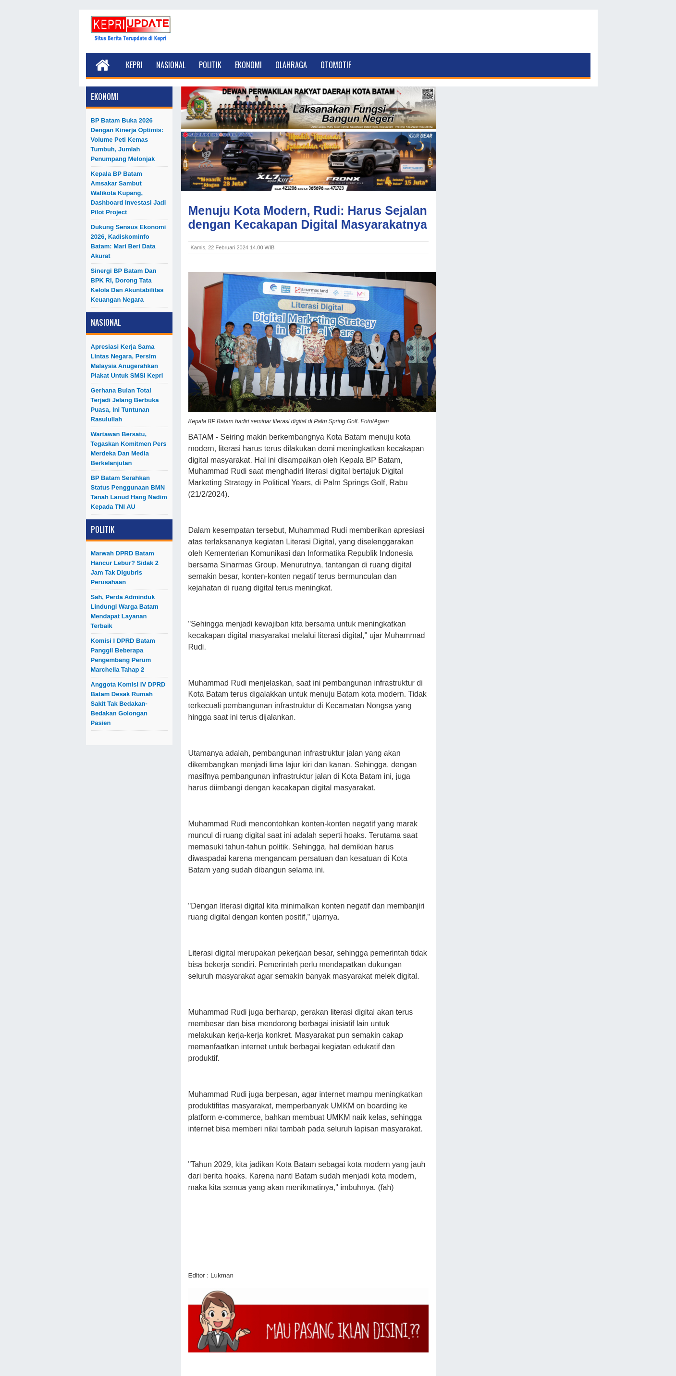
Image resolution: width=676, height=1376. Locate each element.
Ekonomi (248, 65)
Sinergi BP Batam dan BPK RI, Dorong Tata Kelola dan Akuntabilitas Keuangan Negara (127, 285)
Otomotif (335, 65)
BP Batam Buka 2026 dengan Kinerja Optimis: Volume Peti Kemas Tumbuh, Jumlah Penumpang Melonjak (127, 139)
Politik (210, 65)
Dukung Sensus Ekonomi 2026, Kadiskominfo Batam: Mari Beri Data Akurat (128, 241)
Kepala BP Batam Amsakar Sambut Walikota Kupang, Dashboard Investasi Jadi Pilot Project (128, 193)
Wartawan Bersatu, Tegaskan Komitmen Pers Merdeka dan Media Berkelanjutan (129, 448)
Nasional (170, 65)
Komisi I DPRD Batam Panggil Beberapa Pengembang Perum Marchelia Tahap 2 (123, 655)
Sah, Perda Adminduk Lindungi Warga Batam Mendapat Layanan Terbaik (125, 611)
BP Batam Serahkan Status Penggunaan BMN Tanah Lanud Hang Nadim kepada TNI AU (129, 492)
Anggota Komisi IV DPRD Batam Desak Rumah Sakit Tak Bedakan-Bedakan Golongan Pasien (128, 703)
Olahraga (291, 65)
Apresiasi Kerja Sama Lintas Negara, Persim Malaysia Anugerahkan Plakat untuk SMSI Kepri (127, 361)
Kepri (134, 65)
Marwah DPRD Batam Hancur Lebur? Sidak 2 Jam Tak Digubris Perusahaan (125, 568)
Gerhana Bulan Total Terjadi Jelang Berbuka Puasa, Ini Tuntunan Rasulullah (125, 405)
